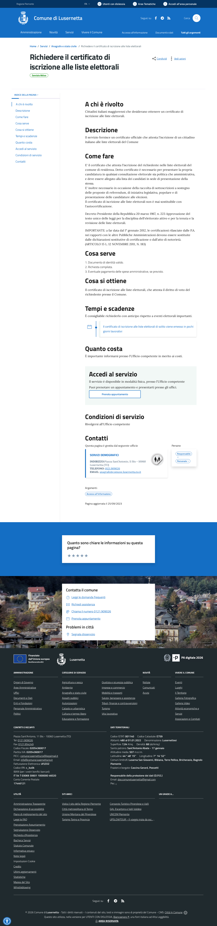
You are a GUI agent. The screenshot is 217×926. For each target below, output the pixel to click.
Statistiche (19, 877)
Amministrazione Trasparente (29, 804)
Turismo (106, 708)
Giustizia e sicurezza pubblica (117, 682)
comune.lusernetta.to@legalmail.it (39, 756)
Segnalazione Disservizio (27, 830)
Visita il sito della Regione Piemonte (81, 804)
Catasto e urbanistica (73, 708)
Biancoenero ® (121, 917)
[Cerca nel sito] (196, 18)
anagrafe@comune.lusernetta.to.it (120, 472)
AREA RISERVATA (106, 921)
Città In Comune (173, 912)
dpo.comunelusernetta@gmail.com (137, 779)
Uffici (16, 693)
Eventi (178, 682)
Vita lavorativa (110, 714)
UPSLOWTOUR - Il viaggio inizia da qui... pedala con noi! (140, 819)
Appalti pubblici (70, 698)
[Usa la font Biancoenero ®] (111, 4)
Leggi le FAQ (20, 819)
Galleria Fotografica (185, 698)
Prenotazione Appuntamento (29, 825)
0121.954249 (26, 744)
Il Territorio (180, 693)
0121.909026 (112, 468)
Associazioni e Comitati (187, 719)
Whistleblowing (22, 887)
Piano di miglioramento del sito (30, 814)
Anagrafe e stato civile (64, 46)
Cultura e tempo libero (74, 714)
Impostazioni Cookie (24, 861)
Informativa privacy (24, 851)
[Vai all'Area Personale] (179, 4)
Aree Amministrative (25, 687)
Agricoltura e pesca (72, 682)
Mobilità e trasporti (112, 693)
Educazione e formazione (75, 719)
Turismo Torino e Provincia (76, 819)
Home (33, 46)
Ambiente (67, 687)
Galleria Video (182, 703)
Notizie (146, 682)
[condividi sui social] (159, 58)
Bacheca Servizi (22, 840)
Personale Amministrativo (28, 708)
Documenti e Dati (23, 698)
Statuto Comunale (24, 845)
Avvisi (146, 693)
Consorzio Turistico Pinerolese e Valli (129, 804)
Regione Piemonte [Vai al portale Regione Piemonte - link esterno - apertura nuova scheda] (25, 4)
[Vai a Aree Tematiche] (144, 4)
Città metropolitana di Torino (77, 809)
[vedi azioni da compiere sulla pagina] (177, 58)
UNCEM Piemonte (119, 814)
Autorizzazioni (69, 703)
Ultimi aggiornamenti (25, 872)
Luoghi (178, 687)
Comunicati (149, 687)
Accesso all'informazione (135, 32)
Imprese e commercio (113, 687)
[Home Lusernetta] (49, 18)
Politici (17, 714)
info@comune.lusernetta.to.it (37, 760)
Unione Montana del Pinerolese (79, 814)
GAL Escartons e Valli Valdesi (125, 809)
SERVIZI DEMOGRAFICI (104, 455)
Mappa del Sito (22, 882)
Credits (17, 866)
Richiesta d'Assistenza (26, 835)
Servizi (44, 46)
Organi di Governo (23, 682)
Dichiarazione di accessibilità (29, 809)
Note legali (19, 856)
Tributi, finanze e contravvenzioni (119, 703)
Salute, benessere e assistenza (118, 698)
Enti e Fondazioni (23, 703)
